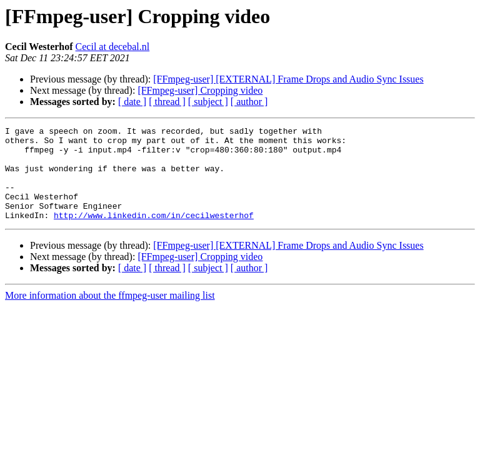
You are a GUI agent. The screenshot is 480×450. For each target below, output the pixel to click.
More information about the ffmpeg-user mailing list (110, 314)
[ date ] (132, 101)
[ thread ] (167, 101)
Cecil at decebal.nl (113, 46)
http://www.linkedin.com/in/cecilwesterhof (154, 233)
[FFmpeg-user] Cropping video (200, 90)
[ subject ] (208, 101)
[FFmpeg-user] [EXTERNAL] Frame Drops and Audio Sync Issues (288, 79)
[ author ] (249, 101)
